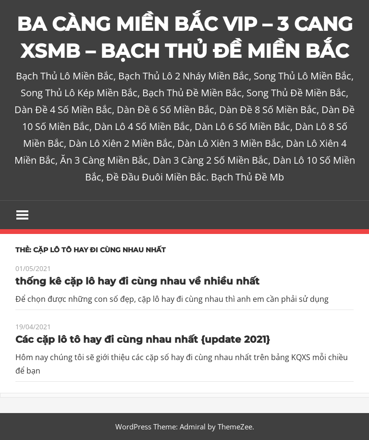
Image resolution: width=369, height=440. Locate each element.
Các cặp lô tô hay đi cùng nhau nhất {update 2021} (142, 339)
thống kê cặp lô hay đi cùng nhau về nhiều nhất (137, 281)
